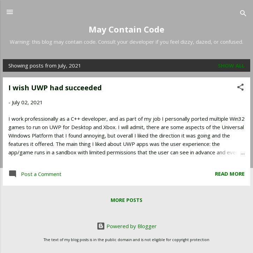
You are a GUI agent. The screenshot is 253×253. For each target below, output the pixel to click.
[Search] (243, 14)
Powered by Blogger (127, 226)
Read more (230, 173)
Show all (231, 65)
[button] (240, 88)
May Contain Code (126, 29)
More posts (126, 200)
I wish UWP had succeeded (55, 87)
